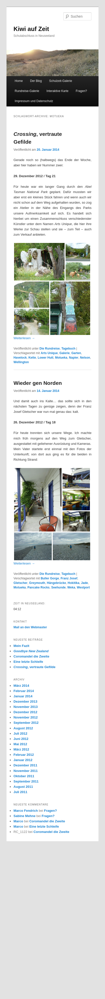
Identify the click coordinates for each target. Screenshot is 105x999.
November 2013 (26, 707)
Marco (18, 821)
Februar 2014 (24, 691)
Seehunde (58, 587)
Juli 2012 (20, 733)
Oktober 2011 (24, 776)
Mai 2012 (20, 744)
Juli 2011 (20, 792)
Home (19, 81)
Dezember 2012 (25, 712)
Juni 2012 (21, 739)
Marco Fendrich (26, 811)
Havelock (20, 357)
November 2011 (26, 771)
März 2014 (21, 686)
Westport (83, 587)
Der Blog (36, 81)
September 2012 (26, 723)
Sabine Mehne (24, 816)
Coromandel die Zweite (31, 656)
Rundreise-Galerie (27, 91)
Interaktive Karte (57, 91)
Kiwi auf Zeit (31, 28)
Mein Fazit (21, 646)
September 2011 (26, 781)
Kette (32, 357)
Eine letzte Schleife (28, 662)
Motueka (61, 357)
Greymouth (37, 583)
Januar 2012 (23, 760)
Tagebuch (68, 348)
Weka (71, 587)
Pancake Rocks (38, 587)
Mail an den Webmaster (30, 627)
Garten (76, 353)
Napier (73, 357)
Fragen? (81, 91)
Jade (84, 583)
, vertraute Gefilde (35, 667)
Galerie (65, 353)
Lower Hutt (46, 357)
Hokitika (73, 583)
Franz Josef (69, 578)
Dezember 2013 (25, 701)
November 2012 (26, 717)
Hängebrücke (56, 583)
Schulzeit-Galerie (60, 81)
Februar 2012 (24, 755)
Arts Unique (49, 353)
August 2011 (23, 787)
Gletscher (20, 583)
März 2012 (21, 749)
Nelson (85, 357)
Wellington (21, 362)
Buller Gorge (50, 578)
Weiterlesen (24, 338)
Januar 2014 (23, 696)
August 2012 (23, 728)
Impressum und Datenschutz (34, 101)
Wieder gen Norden (38, 383)
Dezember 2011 (25, 765)
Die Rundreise (49, 348)
